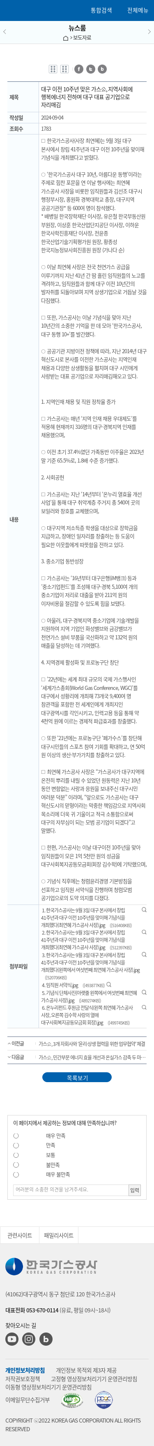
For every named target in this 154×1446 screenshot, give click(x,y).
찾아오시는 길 (20, 1325)
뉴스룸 (77, 27)
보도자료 (82, 37)
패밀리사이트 (59, 1235)
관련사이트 (19, 1235)
